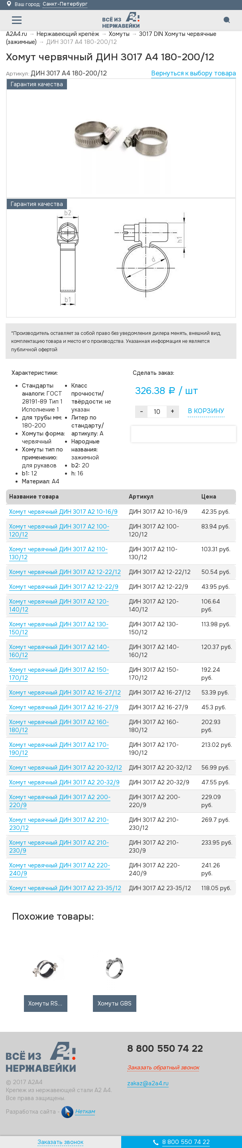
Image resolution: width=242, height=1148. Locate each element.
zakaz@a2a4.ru (148, 1083)
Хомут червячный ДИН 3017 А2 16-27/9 (63, 707)
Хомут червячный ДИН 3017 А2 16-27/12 (65, 692)
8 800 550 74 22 (186, 1142)
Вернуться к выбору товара (193, 73)
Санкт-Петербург (65, 4)
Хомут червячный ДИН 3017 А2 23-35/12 (65, 888)
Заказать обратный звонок (163, 1067)
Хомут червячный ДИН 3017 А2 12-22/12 (65, 572)
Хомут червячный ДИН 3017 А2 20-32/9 (64, 782)
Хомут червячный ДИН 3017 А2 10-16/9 (63, 511)
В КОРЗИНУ (206, 411)
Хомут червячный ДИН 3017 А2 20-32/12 (65, 767)
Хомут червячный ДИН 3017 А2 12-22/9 (63, 586)
